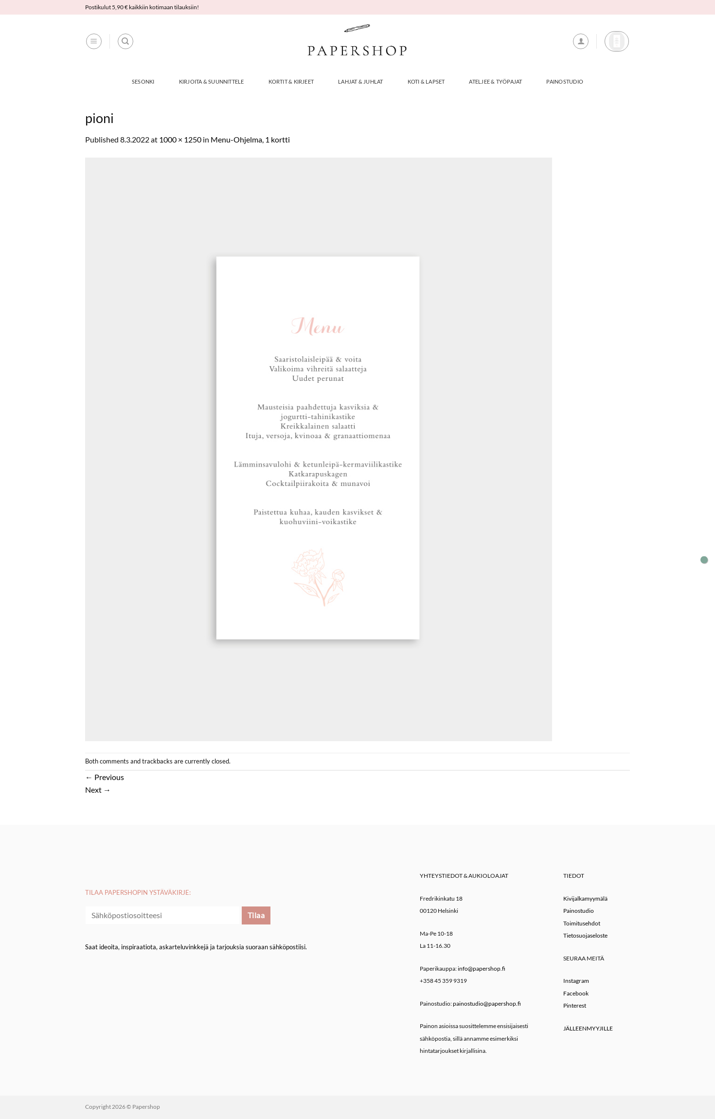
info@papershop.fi (481, 968)
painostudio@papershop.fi (487, 1003)
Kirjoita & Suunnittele (211, 81)
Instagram (576, 980)
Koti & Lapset (426, 81)
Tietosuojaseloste (585, 935)
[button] (94, 41)
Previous (104, 777)
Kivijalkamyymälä (585, 898)
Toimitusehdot (581, 923)
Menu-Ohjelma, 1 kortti (250, 139)
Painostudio (564, 81)
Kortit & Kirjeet (291, 81)
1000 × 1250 (180, 139)
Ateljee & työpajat (495, 81)
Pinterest (574, 1005)
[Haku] (125, 41)
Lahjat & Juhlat (360, 81)
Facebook (576, 993)
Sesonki (143, 81)
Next (98, 789)
